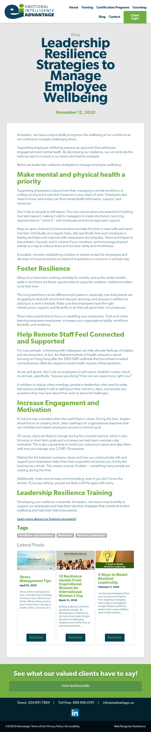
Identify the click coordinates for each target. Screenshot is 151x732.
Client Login (135, 17)
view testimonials (76, 686)
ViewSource (139, 726)
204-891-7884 (39, 703)
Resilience (65, 535)
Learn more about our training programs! (46, 519)
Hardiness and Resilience (36, 535)
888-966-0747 (83, 703)
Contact (114, 17)
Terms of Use (38, 726)
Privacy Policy (55, 726)
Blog (102, 17)
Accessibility (72, 726)
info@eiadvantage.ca (118, 703)
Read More (36, 637)
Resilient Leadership (91, 535)
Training (87, 7)
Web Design (121, 726)
